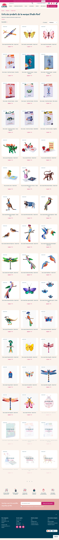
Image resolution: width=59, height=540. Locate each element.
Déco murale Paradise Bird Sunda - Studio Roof (29, 245)
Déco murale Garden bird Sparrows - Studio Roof (10, 245)
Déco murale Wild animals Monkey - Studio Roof (48, 187)
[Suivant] (32, 483)
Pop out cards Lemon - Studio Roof (10, 187)
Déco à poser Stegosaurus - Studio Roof (10, 159)
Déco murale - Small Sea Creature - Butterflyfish (29, 130)
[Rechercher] (21, 4)
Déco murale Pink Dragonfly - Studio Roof (10, 414)
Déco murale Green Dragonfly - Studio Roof (10, 274)
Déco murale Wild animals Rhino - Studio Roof (29, 216)
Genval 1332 (5, 523)
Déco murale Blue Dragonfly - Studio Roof (48, 386)
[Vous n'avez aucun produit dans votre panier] (56, 4)
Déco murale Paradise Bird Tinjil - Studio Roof (29, 331)
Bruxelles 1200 (6, 528)
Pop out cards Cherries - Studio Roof (29, 159)
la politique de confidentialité (39, 508)
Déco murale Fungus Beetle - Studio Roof (10, 386)
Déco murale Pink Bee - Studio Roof (29, 414)
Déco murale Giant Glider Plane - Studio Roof (10, 46)
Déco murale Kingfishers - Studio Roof (49, 274)
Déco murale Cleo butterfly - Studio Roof (29, 386)
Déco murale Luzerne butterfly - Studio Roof (29, 46)
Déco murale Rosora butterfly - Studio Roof (48, 46)
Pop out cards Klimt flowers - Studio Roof (10, 471)
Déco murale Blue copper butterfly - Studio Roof (29, 302)
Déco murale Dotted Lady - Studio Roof (49, 414)
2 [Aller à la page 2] (29, 483)
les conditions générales (29, 508)
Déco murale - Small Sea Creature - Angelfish (49, 130)
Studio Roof (5, 28)
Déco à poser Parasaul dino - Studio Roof (10, 331)
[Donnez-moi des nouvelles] (47, 505)
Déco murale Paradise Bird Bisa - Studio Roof (10, 302)
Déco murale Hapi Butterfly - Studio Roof (48, 331)
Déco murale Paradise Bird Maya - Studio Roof (29, 274)
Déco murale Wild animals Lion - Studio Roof (49, 471)
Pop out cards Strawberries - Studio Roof (48, 159)
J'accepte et (33, 508)
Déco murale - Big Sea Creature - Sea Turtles (10, 442)
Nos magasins (5, 519)
